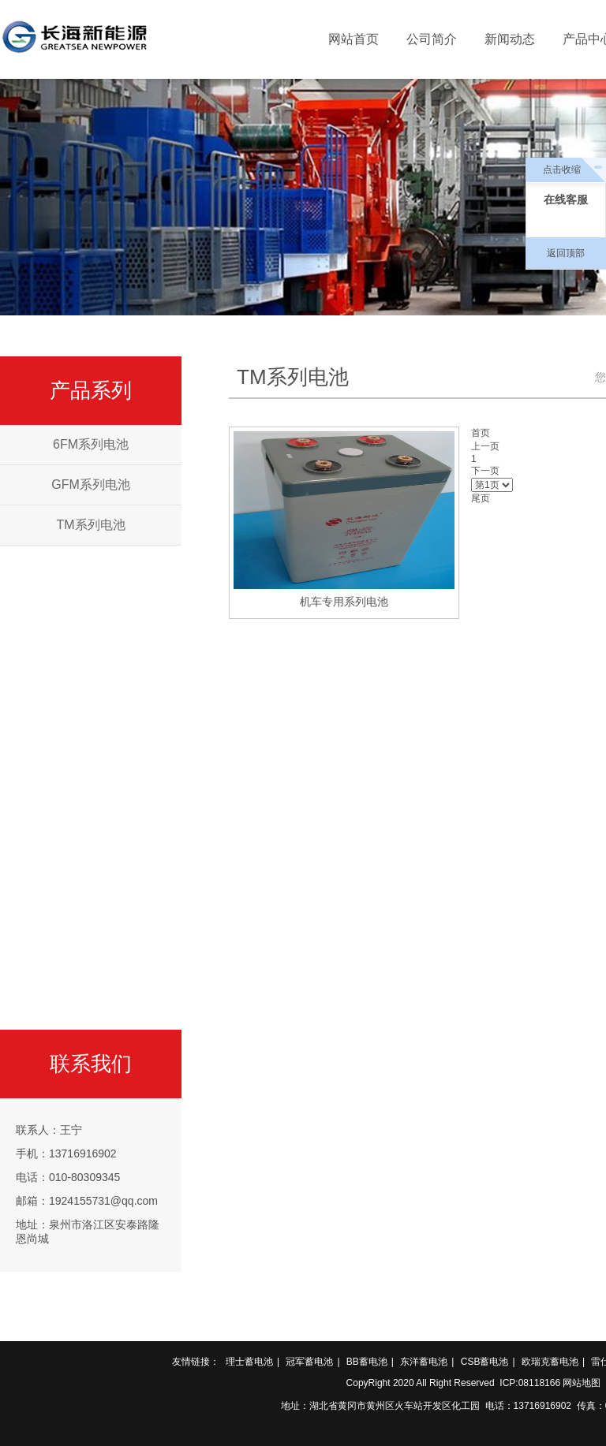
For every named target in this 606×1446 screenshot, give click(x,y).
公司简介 (431, 39)
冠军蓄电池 (309, 1361)
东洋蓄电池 (423, 1361)
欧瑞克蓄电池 (550, 1361)
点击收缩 (562, 169)
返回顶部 (566, 253)
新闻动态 (509, 39)
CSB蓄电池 (485, 1361)
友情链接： (195, 1361)
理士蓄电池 (249, 1361)
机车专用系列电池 (344, 601)
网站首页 (353, 39)
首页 (480, 432)
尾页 (480, 498)
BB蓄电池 (366, 1361)
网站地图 (581, 1382)
